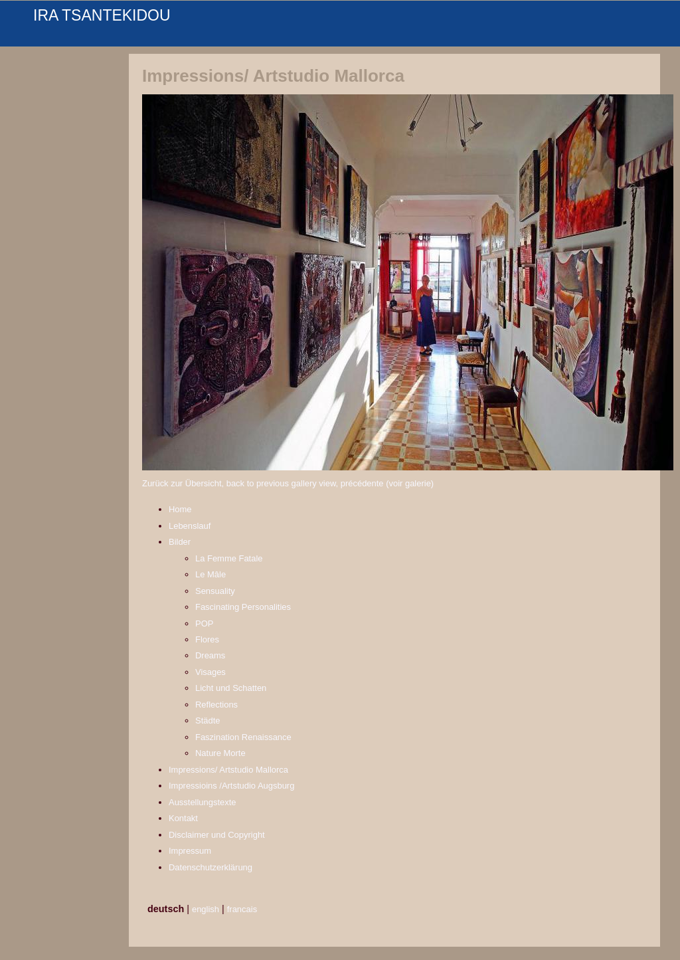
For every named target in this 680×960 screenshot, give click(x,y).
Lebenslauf (190, 526)
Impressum (190, 851)
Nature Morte (220, 753)
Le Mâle (210, 574)
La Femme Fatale (229, 558)
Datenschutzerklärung (210, 867)
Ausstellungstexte (202, 802)
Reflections (216, 705)
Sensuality (215, 591)
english (205, 909)
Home (180, 509)
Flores (207, 639)
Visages (210, 672)
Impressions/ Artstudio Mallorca (228, 770)
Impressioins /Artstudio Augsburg (231, 786)
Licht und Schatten (230, 688)
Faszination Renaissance (243, 737)
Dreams (210, 655)
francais (242, 909)
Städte (207, 720)
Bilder (180, 542)
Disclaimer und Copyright (217, 835)
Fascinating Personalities (243, 607)
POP (204, 623)
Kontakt (183, 818)
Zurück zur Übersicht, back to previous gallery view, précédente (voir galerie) (288, 483)
